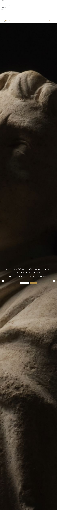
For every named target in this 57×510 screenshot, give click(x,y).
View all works (33, 282)
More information (24, 282)
